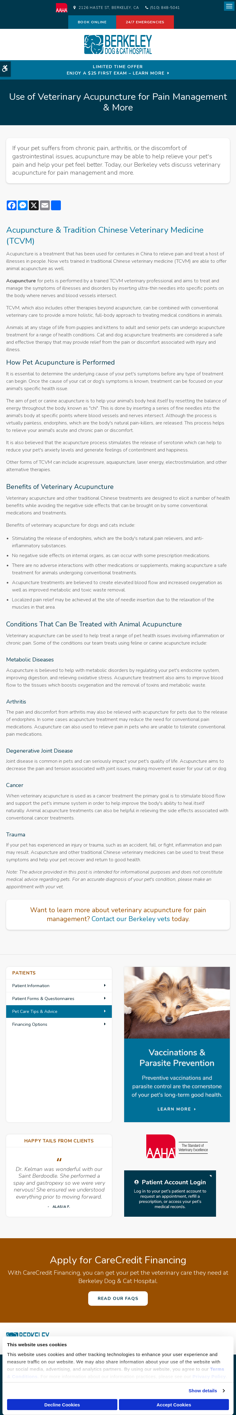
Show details (203, 1390)
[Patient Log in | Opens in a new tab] (170, 1193)
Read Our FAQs (118, 1298)
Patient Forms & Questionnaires (43, 999)
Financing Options (29, 1024)
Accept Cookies (173, 1404)
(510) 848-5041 (165, 7)
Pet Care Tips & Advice (34, 1011)
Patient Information (30, 986)
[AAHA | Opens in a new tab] (64, 7)
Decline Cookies (62, 1404)
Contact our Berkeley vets (131, 919)
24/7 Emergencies (145, 22)
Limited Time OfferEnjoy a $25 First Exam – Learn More (115, 70)
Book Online (92, 22)
